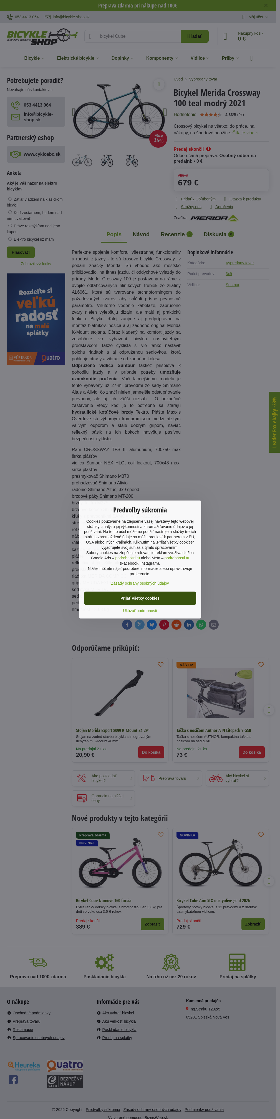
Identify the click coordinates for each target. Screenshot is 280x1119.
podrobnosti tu (127, 558)
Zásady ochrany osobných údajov (140, 583)
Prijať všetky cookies (140, 598)
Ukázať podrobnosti (140, 610)
